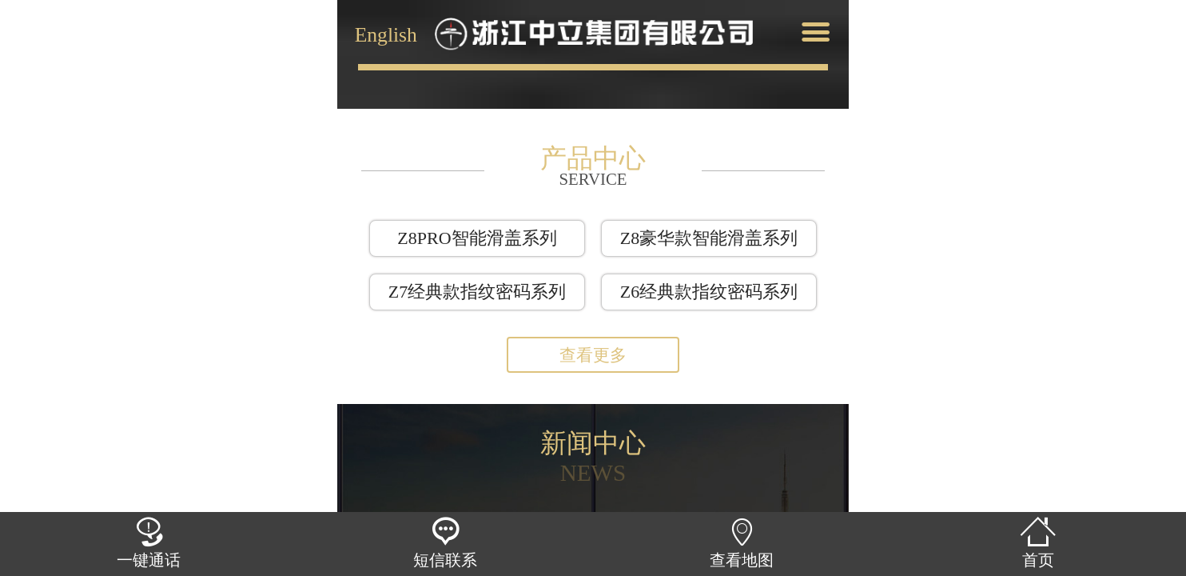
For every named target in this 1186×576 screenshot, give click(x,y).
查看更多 (593, 355)
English (386, 32)
